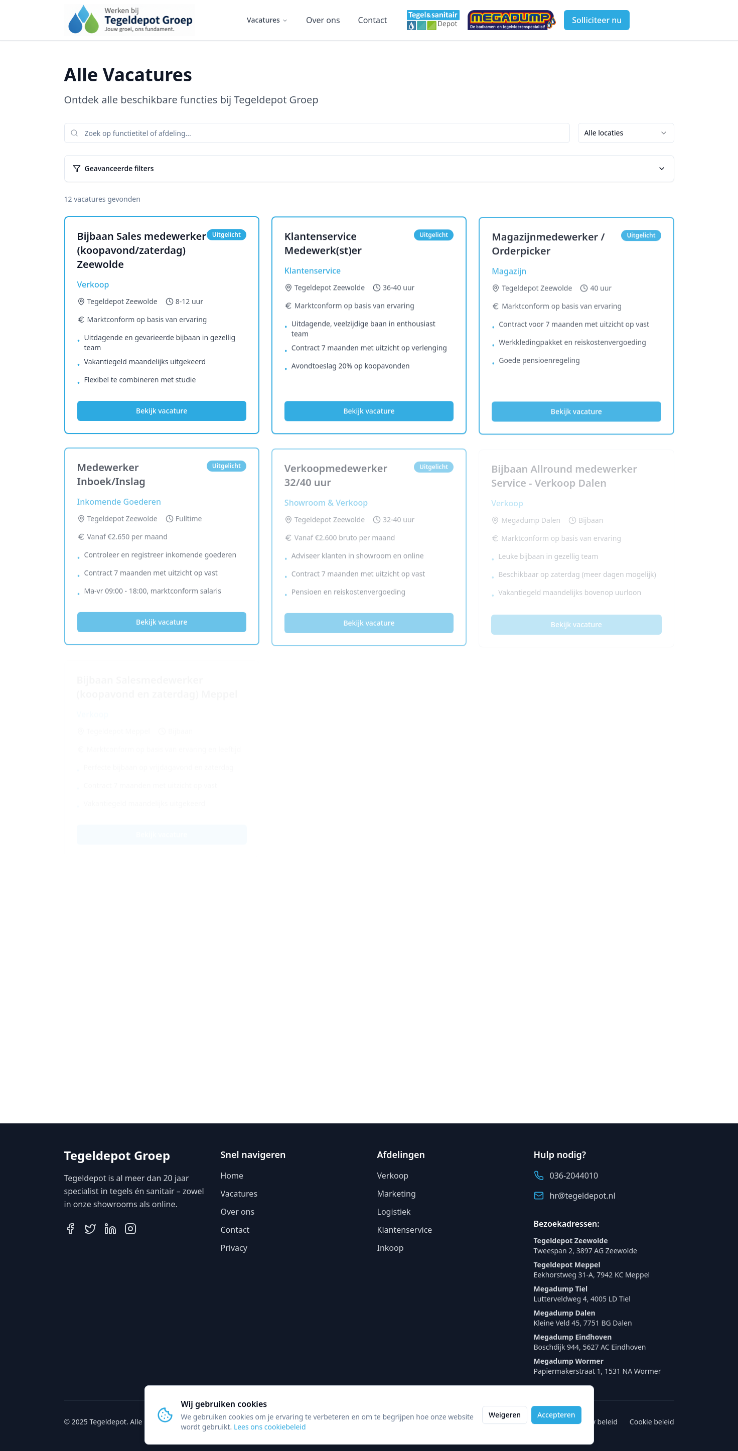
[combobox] (626, 133)
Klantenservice (404, 1229)
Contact (372, 20)
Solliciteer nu (597, 20)
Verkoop (393, 1175)
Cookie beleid (652, 1421)
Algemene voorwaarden (520, 1421)
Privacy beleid (595, 1421)
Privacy (234, 1247)
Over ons (323, 20)
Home (232, 1175)
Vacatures (267, 20)
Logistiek (394, 1211)
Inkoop (390, 1247)
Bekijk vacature (161, 411)
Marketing (396, 1193)
